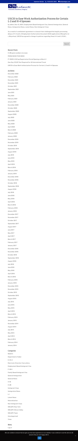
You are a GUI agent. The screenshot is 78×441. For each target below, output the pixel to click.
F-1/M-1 (10, 369)
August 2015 (12, 298)
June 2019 (11, 158)
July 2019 (11, 155)
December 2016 (13, 248)
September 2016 (13, 258)
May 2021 (11, 95)
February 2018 (12, 208)
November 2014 (13, 323)
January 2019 (12, 173)
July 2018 (11, 192)
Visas (9, 419)
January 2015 (12, 320)
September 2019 (13, 148)
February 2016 (12, 280)
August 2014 (12, 327)
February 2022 (13, 77)
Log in (10, 427)
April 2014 (11, 336)
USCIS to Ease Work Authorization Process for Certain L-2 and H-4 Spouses (38, 20)
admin (12, 24)
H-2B (9, 385)
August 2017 (12, 227)
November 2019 (13, 142)
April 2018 (11, 202)
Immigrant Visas (13, 388)
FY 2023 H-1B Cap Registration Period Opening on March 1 (27, 59)
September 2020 (13, 111)
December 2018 (13, 177)
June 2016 (11, 267)
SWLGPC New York (14, 407)
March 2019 (12, 167)
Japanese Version (39, 1)
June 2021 (11, 92)
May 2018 (11, 198)
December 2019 (13, 139)
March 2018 (12, 205)
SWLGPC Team (13, 413)
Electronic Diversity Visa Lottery (19, 363)
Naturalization (13, 400)
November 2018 (13, 180)
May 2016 (11, 270)
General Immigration (55, 24)
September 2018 (13, 186)
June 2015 (11, 305)
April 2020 (11, 127)
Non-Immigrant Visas (41, 27)
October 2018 (12, 183)
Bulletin (10, 354)
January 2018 (12, 211)
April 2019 (11, 164)
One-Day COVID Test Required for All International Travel (27, 62)
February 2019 (12, 170)
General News (12, 378)
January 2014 (12, 345)
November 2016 (13, 251)
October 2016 (12, 255)
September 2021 (13, 89)
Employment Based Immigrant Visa (35, 24)
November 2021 (13, 83)
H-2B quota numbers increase (18, 53)
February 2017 (12, 242)
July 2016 (11, 264)
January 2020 (12, 136)
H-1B (9, 382)
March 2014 (12, 339)
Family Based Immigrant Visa (17, 372)
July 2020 (11, 117)
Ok (39, 438)
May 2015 (11, 308)
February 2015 (12, 317)
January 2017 (12, 245)
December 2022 (13, 74)
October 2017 (12, 220)
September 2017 (13, 223)
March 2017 (12, 239)
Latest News (29, 27)
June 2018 (11, 195)
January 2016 (12, 283)
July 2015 (11, 301)
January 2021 (12, 102)
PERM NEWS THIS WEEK (16, 56)
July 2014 (11, 330)
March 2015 (12, 314)
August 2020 (12, 114)
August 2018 (12, 189)
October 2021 (12, 86)
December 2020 (13, 105)
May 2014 (11, 333)
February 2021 (12, 98)
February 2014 (12, 342)
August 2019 (12, 152)
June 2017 (11, 230)
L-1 (9, 394)
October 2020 (12, 108)
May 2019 (11, 161)
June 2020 (11, 120)
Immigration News (18, 27)
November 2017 (13, 217)
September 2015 (13, 295)
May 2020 (11, 124)
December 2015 (13, 286)
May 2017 (11, 233)
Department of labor (14, 357)
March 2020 (12, 130)
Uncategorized (13, 416)
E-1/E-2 (10, 360)
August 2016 (12, 261)
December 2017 (13, 214)
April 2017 (11, 236)
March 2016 (12, 277)
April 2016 (11, 273)
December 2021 (13, 80)
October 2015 (12, 292)
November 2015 (13, 289)
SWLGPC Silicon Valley (15, 410)
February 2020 (13, 133)
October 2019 (12, 145)
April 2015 (11, 311)
